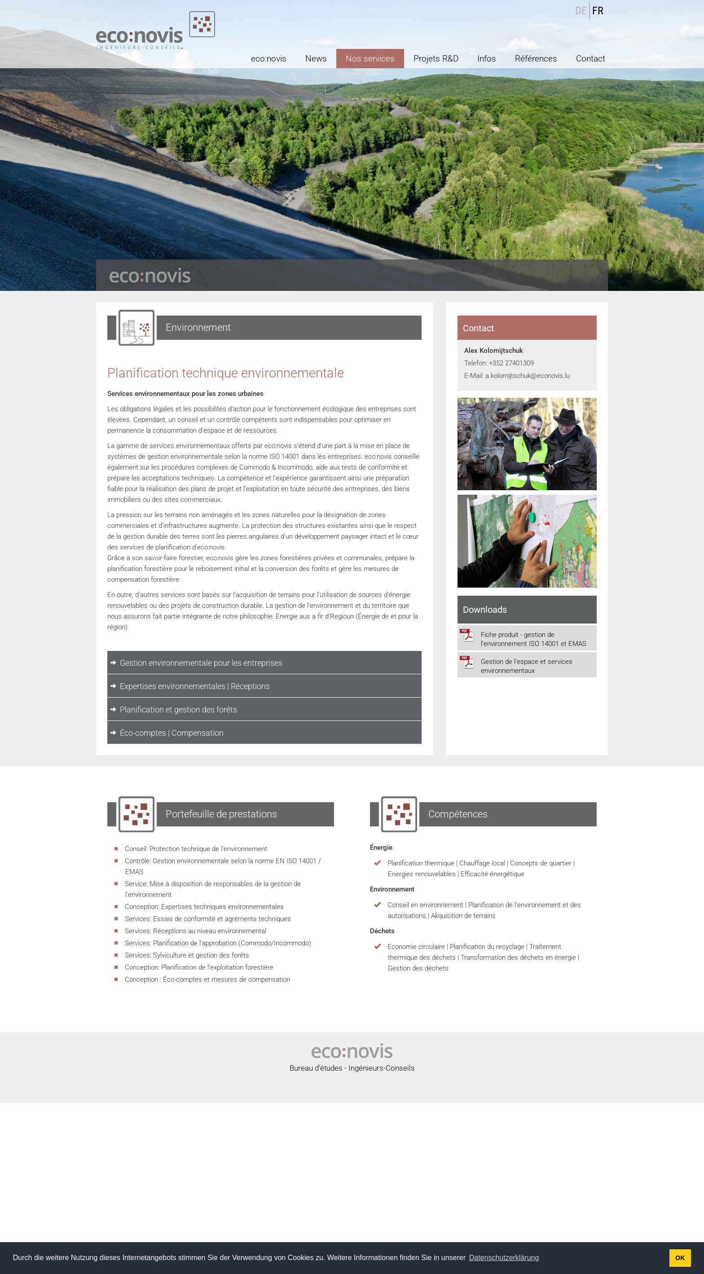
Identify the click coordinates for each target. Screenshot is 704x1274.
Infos (486, 58)
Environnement (351, 1234)
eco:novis (268, 58)
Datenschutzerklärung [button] (504, 1257)
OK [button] (680, 1257)
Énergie (309, 1234)
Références (536, 58)
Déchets (394, 1234)
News (316, 58)
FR (597, 10)
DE (581, 10)
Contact (590, 58)
